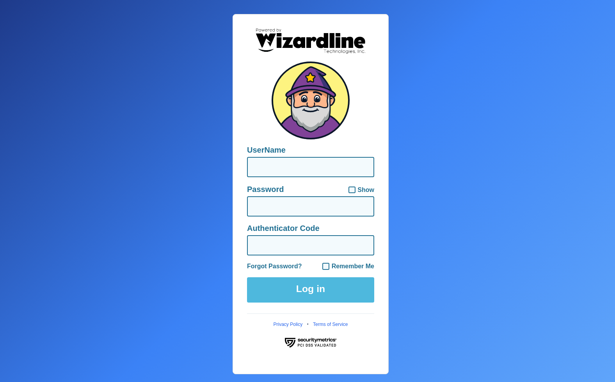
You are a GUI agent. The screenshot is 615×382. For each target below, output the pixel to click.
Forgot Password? (274, 266)
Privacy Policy (288, 324)
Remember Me (348, 266)
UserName (266, 150)
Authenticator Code (283, 228)
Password (265, 189)
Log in (310, 288)
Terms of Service (330, 324)
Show (361, 190)
